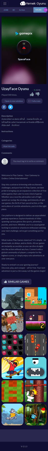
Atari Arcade (9, 146)
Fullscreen (35, 101)
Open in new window (14, 101)
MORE (38, 9)
